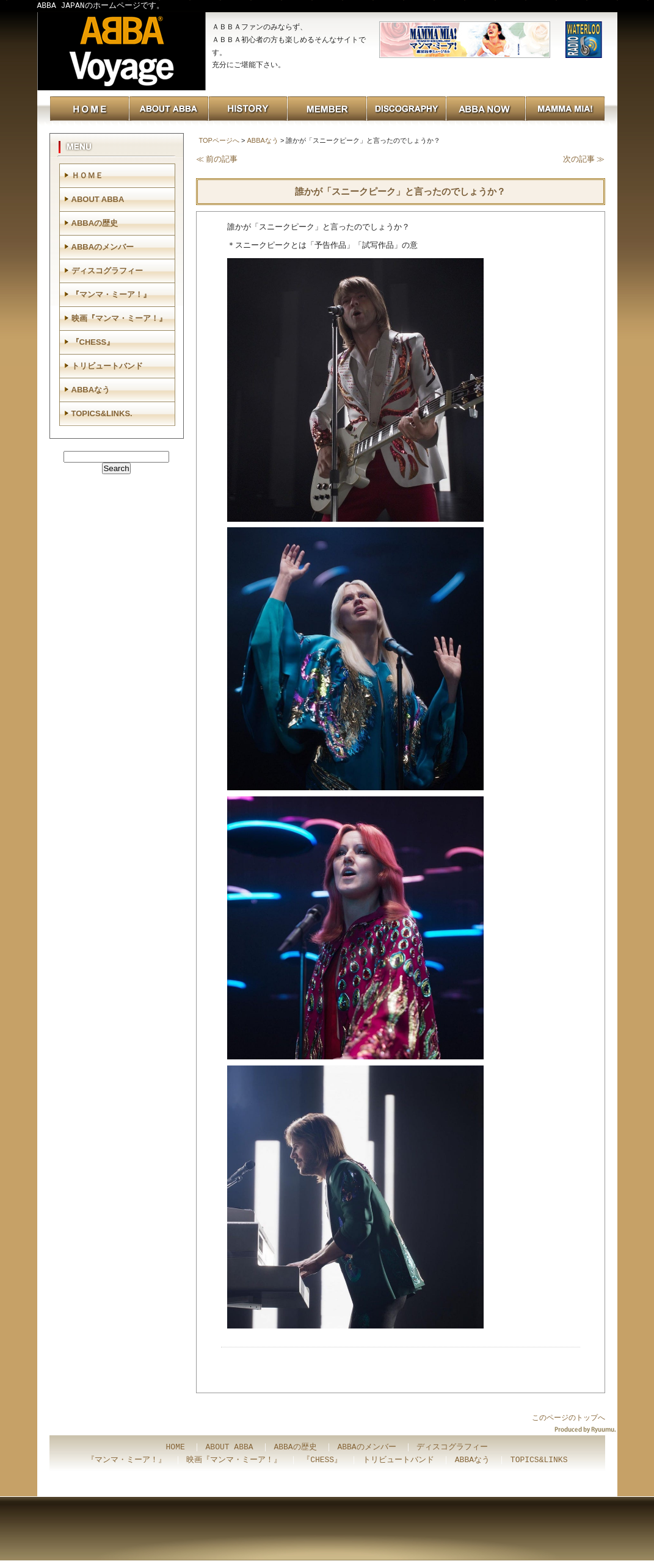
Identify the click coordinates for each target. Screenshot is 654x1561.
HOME (175, 1447)
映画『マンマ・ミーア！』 (119, 318)
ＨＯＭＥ (87, 175)
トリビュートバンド (107, 365)
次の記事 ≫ (584, 159)
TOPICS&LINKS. (102, 413)
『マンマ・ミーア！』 (111, 294)
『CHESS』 (93, 342)
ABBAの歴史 (94, 223)
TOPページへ (219, 140)
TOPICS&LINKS (539, 1460)
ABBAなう (262, 140)
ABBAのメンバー (102, 246)
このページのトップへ (568, 1417)
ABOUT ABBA (98, 199)
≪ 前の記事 (217, 159)
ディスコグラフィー (107, 270)
